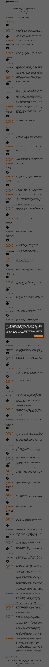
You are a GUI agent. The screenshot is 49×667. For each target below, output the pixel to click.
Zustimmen (38, 335)
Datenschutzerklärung (28, 330)
